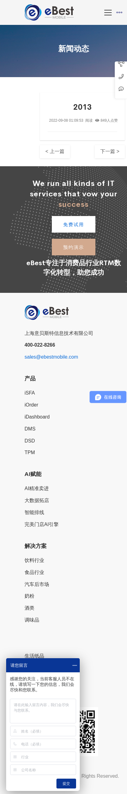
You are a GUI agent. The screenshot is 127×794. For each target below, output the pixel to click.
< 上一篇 (54, 151)
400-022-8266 (40, 345)
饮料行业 (34, 560)
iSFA (30, 392)
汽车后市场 (37, 584)
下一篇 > (109, 151)
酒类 (29, 608)
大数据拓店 (37, 500)
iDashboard (37, 416)
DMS (30, 428)
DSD (30, 440)
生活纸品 (34, 655)
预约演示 (73, 247)
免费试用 (73, 224)
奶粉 (29, 596)
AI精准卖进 (37, 488)
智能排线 (34, 512)
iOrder (31, 404)
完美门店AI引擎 (42, 524)
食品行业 (34, 572)
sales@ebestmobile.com (51, 357)
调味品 (32, 620)
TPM (30, 452)
